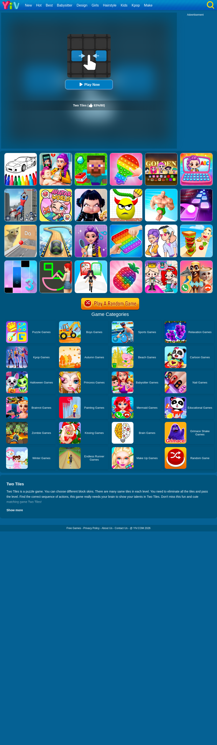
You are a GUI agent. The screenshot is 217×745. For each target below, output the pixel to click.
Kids (124, 5)
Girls (95, 5)
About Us (107, 528)
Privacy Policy (91, 528)
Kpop (136, 5)
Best (49, 5)
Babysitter (64, 5)
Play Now (89, 84)
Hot (38, 5)
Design (82, 5)
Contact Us (121, 528)
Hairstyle (110, 5)
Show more (15, 510)
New (28, 5)
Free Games (73, 528)
